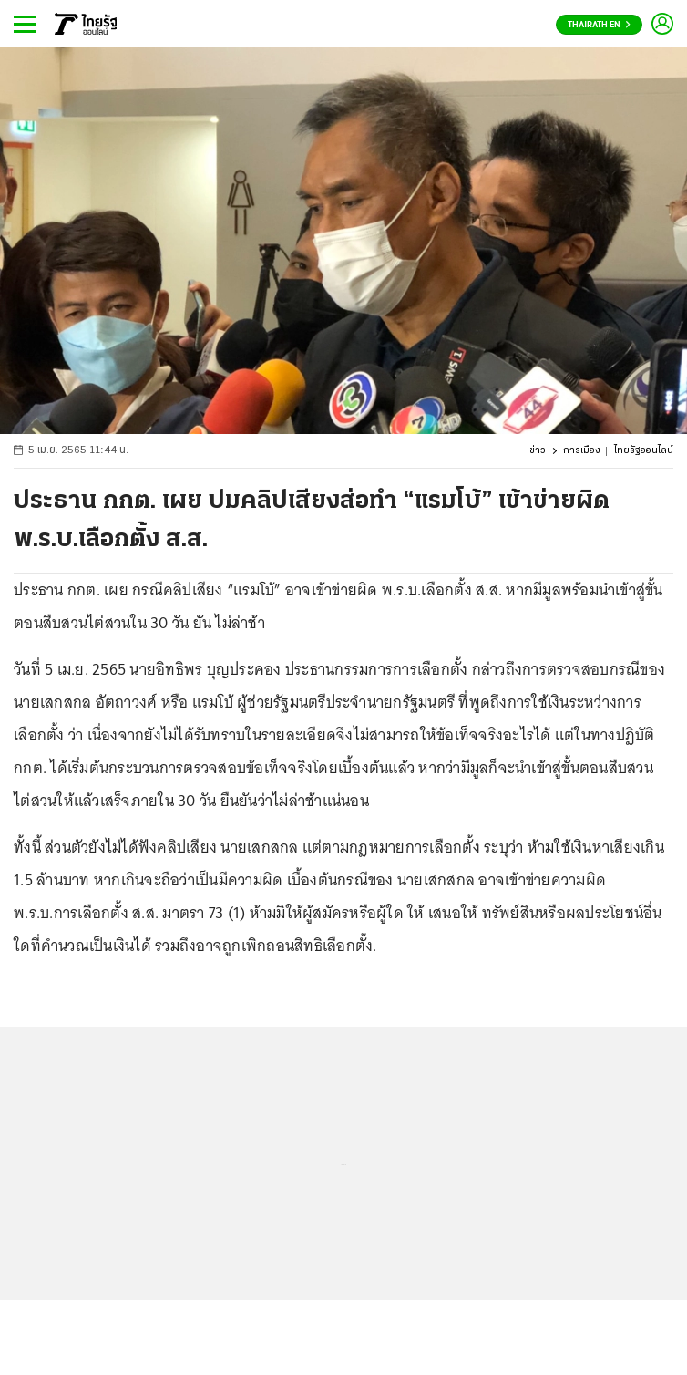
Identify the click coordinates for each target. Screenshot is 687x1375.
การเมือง (581, 451)
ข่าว (537, 451)
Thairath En (599, 25)
